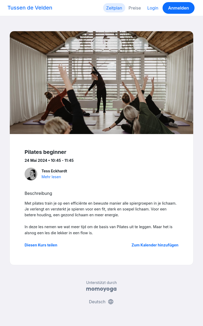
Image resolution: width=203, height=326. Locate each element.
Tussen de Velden (29, 7)
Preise (134, 8)
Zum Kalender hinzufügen (155, 245)
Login (152, 8)
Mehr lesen (51, 177)
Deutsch (101, 302)
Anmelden (178, 8)
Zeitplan (114, 8)
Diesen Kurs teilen (41, 245)
